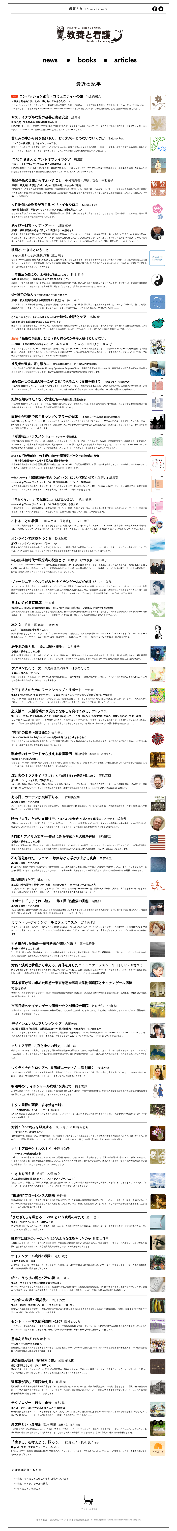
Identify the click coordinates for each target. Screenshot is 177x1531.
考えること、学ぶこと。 (30, 1488)
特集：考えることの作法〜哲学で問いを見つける (43, 1478)
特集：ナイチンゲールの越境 (32, 1483)
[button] (126, 41)
